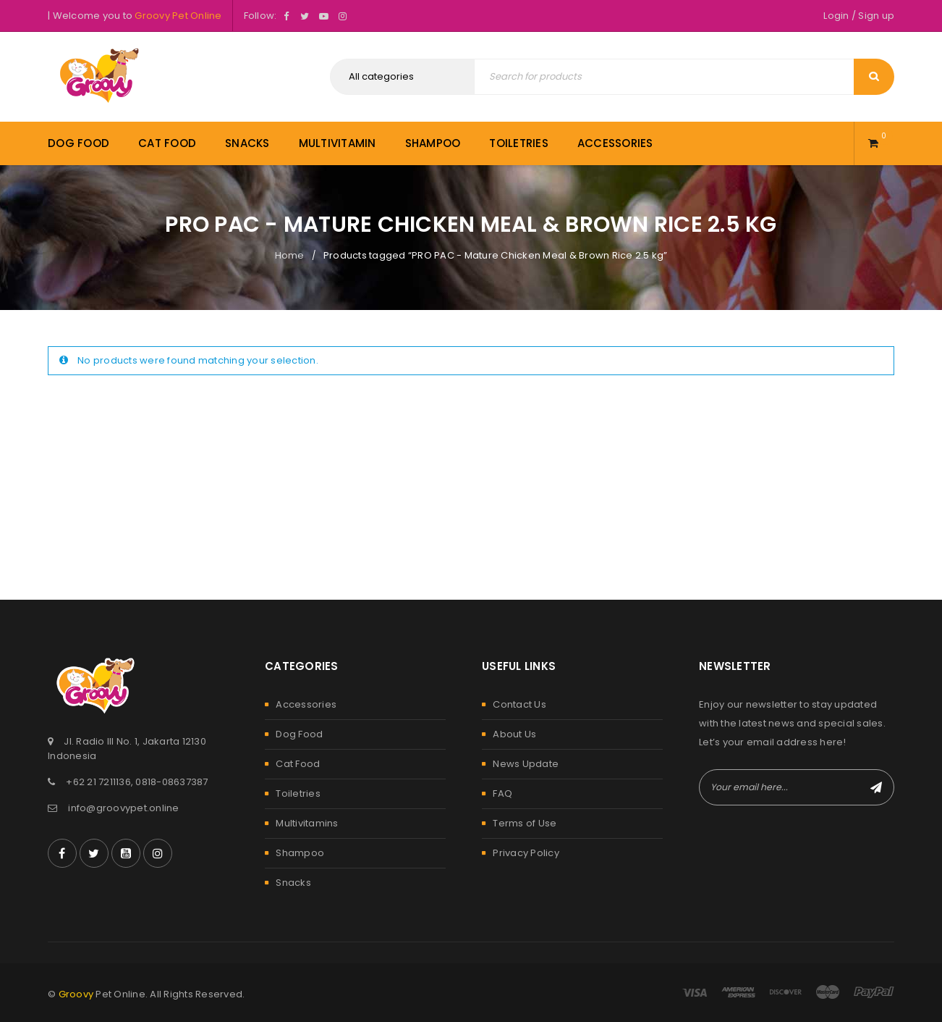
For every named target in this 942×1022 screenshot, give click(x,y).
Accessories (306, 704)
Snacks (293, 882)
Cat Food (298, 764)
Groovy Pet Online (178, 15)
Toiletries (298, 793)
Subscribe (876, 787)
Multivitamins (307, 823)
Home (290, 255)
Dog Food (299, 734)
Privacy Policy (526, 853)
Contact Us (519, 704)
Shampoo (300, 853)
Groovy (76, 994)
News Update (526, 764)
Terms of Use (524, 823)
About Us (514, 734)
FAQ (502, 793)
